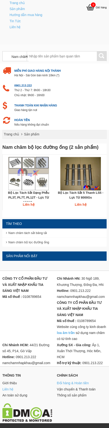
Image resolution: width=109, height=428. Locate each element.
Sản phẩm (17, 9)
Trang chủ (17, 3)
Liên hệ (15, 27)
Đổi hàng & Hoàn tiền (73, 383)
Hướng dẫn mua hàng (26, 15)
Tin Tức (15, 21)
